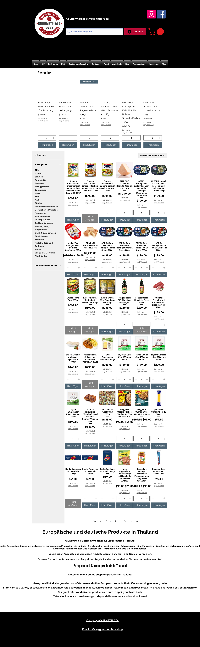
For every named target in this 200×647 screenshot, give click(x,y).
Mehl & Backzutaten (45, 232)
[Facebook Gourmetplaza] (161, 14)
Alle (37, 170)
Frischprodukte (42, 219)
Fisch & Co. (41, 256)
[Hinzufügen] (47, 145)
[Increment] (54, 137)
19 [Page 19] (125, 520)
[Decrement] (40, 137)
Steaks (38, 203)
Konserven (40, 212)
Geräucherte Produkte (46, 209)
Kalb (37, 199)
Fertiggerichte (42, 186)
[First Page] (94, 520)
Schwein (39, 183)
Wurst (38, 249)
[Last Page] (137, 520)
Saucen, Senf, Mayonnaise (42, 228)
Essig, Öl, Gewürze (45, 252)
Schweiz (39, 176)
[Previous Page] (100, 520)
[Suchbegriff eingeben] (94, 31)
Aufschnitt (40, 179)
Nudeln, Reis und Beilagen (44, 244)
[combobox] (152, 155)
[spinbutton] (47, 137)
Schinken (39, 239)
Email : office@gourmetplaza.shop (102, 629)
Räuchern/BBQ (42, 216)
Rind (37, 196)
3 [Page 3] (115, 520)
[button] (157, 31)
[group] (100, 114)
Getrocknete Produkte (46, 206)
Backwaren (40, 189)
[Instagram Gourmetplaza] (151, 14)
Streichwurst (41, 236)
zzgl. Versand (43, 121)
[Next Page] (131, 520)
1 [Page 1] (106, 520)
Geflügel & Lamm (44, 223)
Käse (37, 193)
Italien (38, 173)
